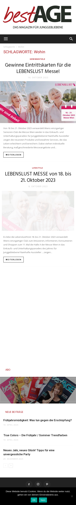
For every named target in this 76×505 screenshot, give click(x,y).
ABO (7, 370)
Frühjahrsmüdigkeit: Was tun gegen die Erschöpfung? (37, 420)
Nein (43, 500)
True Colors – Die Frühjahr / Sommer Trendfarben (35, 435)
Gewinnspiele (37, 59)
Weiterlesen (13, 155)
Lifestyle (37, 168)
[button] (71, 38)
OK (34, 500)
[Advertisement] (38, 316)
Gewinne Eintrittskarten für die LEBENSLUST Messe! (38, 68)
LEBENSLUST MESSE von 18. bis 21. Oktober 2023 (38, 177)
